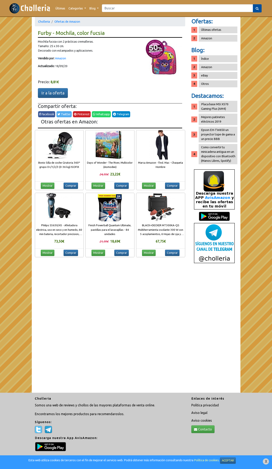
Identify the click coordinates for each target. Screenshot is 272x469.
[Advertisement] (214, 329)
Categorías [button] (76, 8)
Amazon (60, 58)
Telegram (121, 114)
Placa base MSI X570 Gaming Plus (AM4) (214, 106)
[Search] (177, 8)
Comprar (70, 185)
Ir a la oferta (52, 93)
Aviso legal (199, 413)
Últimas (60, 8)
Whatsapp (101, 114)
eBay (204, 75)
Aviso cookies (201, 420)
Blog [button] (92, 8)
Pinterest (82, 114)
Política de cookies (206, 460)
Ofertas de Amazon (67, 21)
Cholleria (44, 21)
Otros (205, 83)
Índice (205, 58)
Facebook (46, 114)
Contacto (203, 429)
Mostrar (48, 185)
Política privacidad (205, 405)
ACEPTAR (228, 460)
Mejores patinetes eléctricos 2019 (213, 119)
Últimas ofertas (211, 29)
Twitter (64, 114)
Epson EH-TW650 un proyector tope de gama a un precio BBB (218, 134)
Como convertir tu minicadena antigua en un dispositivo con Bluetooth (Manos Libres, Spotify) (218, 153)
